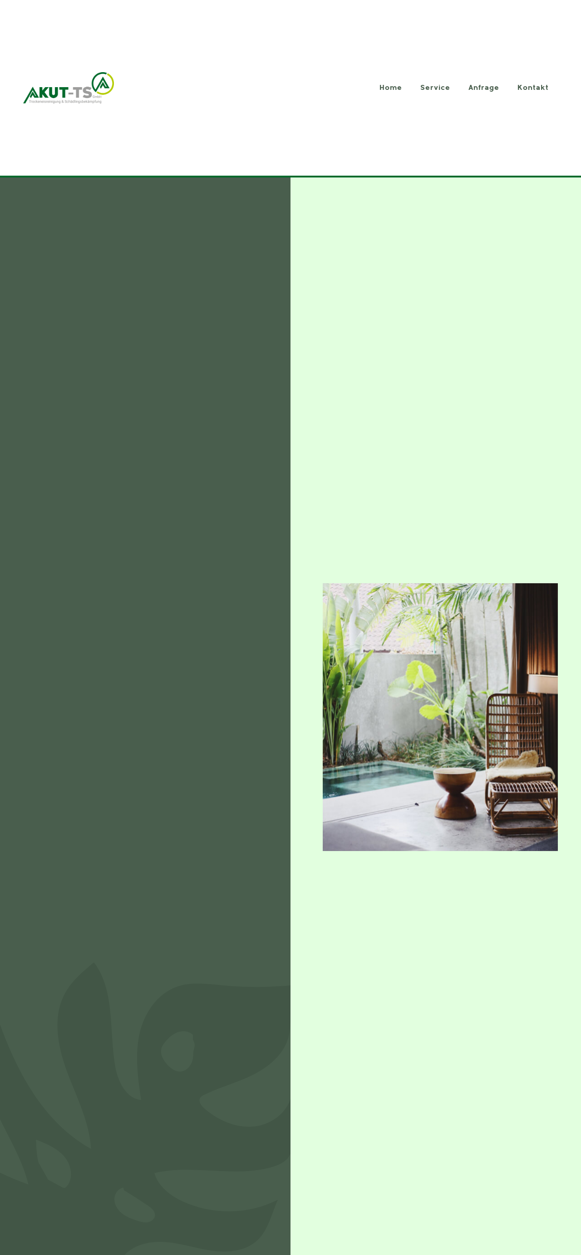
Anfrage (483, 88)
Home (390, 88)
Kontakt (533, 88)
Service (435, 88)
